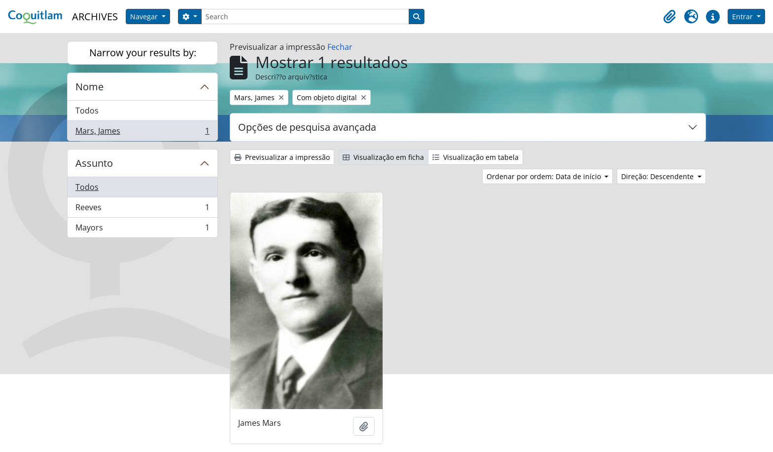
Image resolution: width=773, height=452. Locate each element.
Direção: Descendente (658, 176)
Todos (87, 110)
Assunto (94, 163)
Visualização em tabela (475, 157)
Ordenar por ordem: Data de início (545, 176)
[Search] (305, 16)
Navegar (145, 16)
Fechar (339, 46)
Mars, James (142, 133)
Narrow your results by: (142, 52)
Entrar (743, 16)
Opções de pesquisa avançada (307, 127)
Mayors (142, 229)
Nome (89, 86)
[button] (669, 17)
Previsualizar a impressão (282, 157)
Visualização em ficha (383, 157)
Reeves (142, 209)
